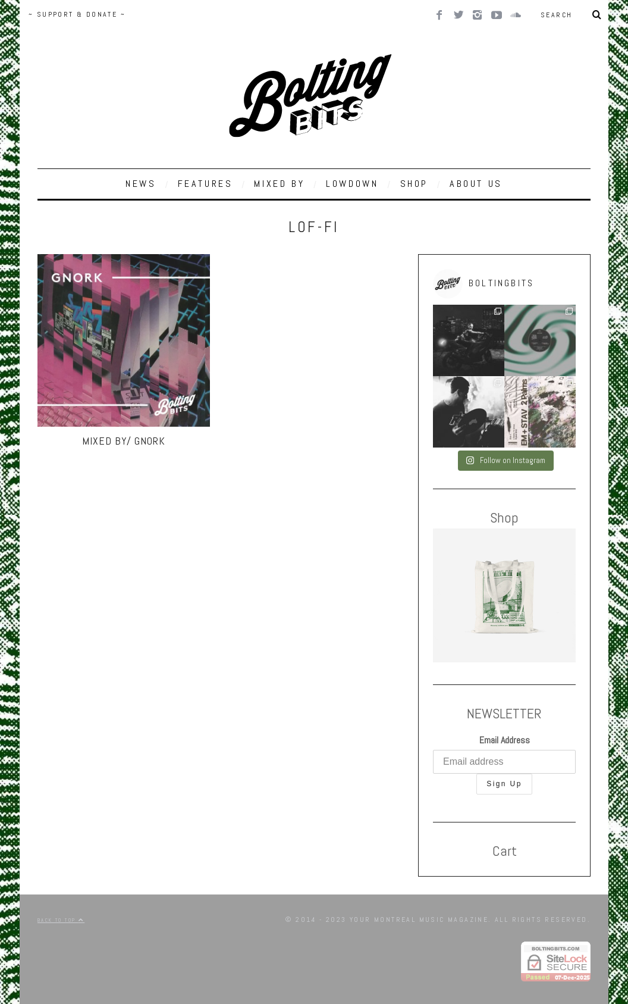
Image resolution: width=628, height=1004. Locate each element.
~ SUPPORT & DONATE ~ (77, 14)
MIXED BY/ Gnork (123, 441)
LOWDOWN (352, 183)
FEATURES (205, 183)
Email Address (504, 740)
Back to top (60, 920)
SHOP (414, 183)
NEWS (140, 183)
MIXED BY (279, 183)
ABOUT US (476, 183)
